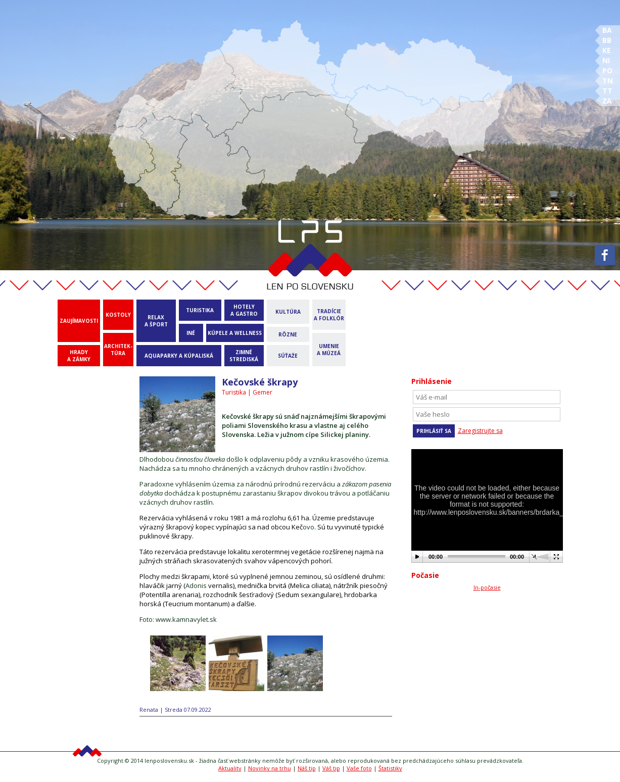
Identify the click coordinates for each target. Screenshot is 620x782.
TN (607, 80)
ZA (607, 101)
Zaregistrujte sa (480, 430)
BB (606, 40)
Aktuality (230, 768)
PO (607, 70)
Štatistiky (390, 768)
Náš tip (307, 768)
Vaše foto (359, 768)
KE (606, 50)
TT (607, 90)
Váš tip (331, 768)
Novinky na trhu (269, 768)
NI (606, 60)
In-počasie (487, 587)
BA (607, 30)
